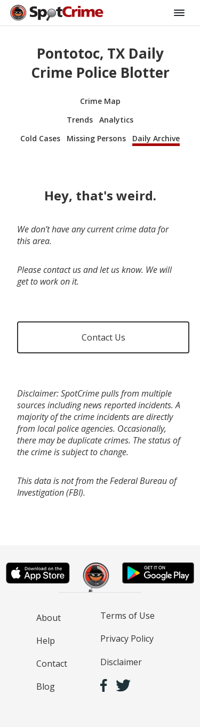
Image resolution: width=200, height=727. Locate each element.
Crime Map (100, 101)
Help (45, 641)
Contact (51, 663)
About (48, 618)
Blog (45, 686)
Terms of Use (127, 615)
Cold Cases (40, 138)
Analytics (116, 120)
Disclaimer (121, 662)
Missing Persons (96, 138)
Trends (80, 120)
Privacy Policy (127, 638)
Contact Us (103, 337)
